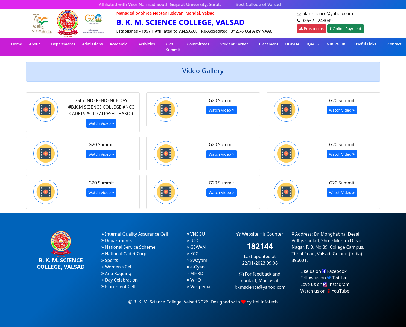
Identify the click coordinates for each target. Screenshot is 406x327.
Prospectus (311, 28)
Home (16, 44)
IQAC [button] (311, 44)
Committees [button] (198, 44)
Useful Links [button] (365, 44)
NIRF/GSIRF (337, 44)
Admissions (92, 44)
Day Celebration (119, 280)
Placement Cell (118, 286)
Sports (109, 260)
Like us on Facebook (323, 271)
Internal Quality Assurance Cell (134, 234)
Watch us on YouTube (324, 291)
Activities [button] (147, 44)
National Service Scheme (128, 247)
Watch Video (101, 123)
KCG (193, 254)
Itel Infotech (265, 302)
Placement (268, 44)
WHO (194, 280)
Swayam (197, 260)
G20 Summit (173, 46)
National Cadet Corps (125, 254)
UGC (193, 241)
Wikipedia (199, 286)
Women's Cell (116, 267)
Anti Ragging (116, 273)
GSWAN (196, 247)
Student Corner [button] (234, 44)
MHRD (195, 273)
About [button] (35, 44)
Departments (63, 44)
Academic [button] (119, 44)
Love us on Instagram (325, 284)
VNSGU (196, 234)
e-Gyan (196, 267)
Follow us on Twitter (323, 278)
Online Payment (345, 28)
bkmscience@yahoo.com (260, 287)
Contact (394, 44)
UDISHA (292, 44)
